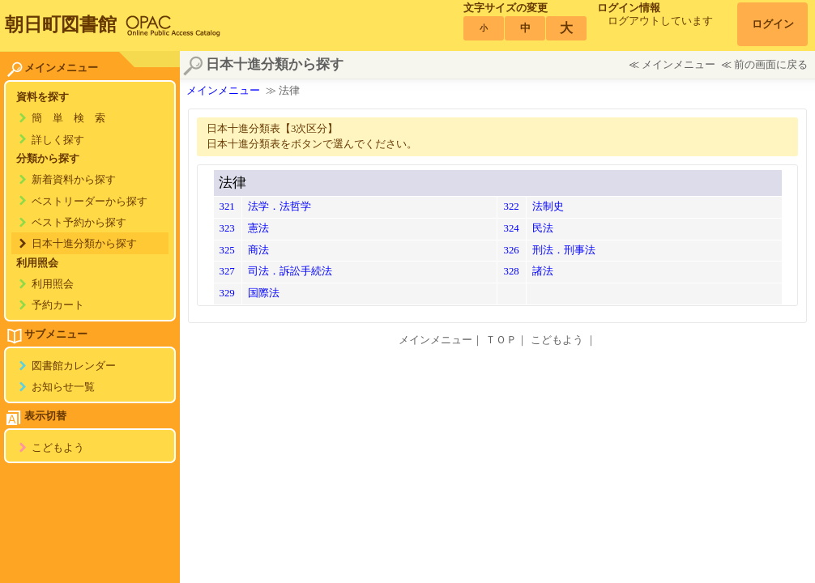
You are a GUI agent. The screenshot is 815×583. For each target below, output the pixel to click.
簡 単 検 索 (68, 118)
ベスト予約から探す (79, 222)
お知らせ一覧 (63, 387)
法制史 (548, 206)
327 (227, 271)
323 (227, 228)
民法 (542, 228)
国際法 (263, 293)
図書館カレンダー (74, 366)
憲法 (258, 228)
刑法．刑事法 (563, 250)
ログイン (773, 24)
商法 (258, 250)
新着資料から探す (74, 179)
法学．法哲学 (279, 206)
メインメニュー (678, 64)
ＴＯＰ (501, 340)
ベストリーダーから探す (89, 201)
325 (227, 250)
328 (510, 271)
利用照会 (53, 284)
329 (227, 293)
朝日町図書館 (61, 24)
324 (510, 228)
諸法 (542, 271)
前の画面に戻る (771, 64)
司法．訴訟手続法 (290, 271)
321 (227, 206)
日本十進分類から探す (84, 243)
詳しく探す (58, 140)
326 (510, 250)
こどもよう (58, 447)
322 (510, 206)
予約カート (58, 305)
